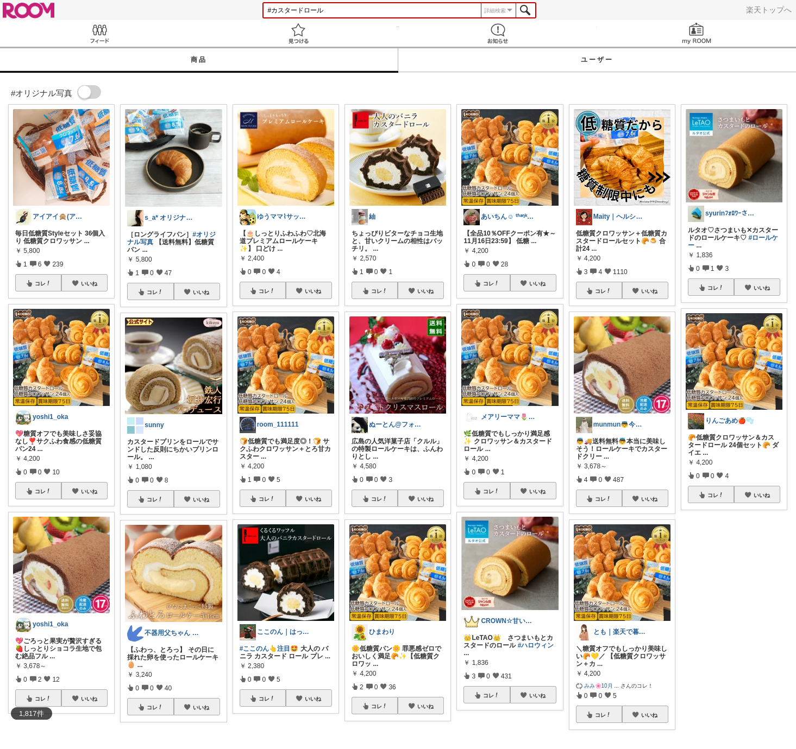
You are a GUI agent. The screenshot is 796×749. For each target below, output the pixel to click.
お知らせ (497, 33)
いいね (89, 283)
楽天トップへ (769, 9)
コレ (43, 283)
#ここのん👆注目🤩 (269, 648)
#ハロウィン (536, 645)
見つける (298, 33)
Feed (99, 33)
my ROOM (696, 33)
